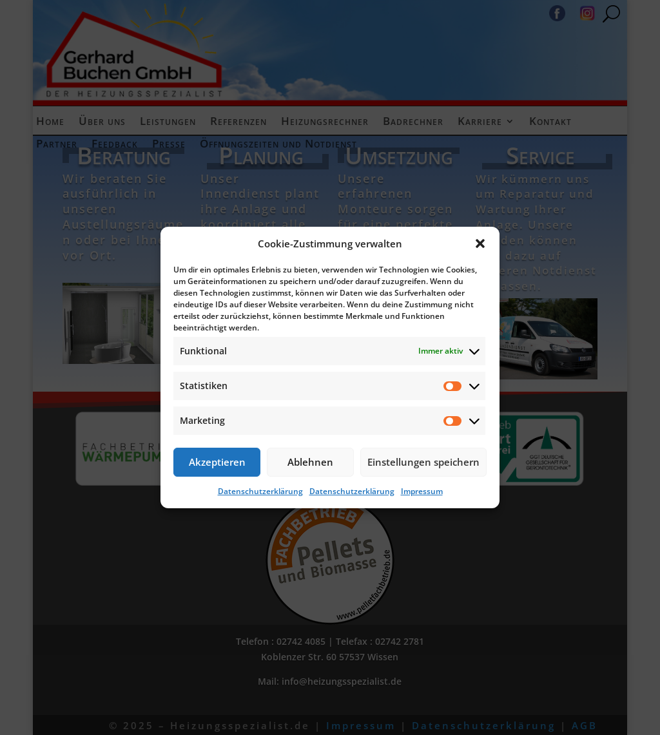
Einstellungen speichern (423, 461)
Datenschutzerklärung (260, 491)
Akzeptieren (217, 461)
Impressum (422, 491)
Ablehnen (310, 461)
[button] (480, 243)
